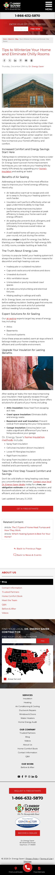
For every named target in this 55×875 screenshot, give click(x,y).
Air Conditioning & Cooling (27, 706)
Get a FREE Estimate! (27, 509)
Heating (27, 702)
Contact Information (12, 588)
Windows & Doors (27, 714)
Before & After (9, 609)
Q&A (4, 604)
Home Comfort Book (12, 596)
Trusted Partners (10, 592)
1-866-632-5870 (27, 16)
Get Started (38, 24)
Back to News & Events (27, 555)
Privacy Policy (32, 858)
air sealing (11, 318)
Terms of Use (46, 858)
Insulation (27, 698)
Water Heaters (27, 718)
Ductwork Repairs (27, 710)
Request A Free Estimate (27, 791)
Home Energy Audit (27, 722)
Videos (5, 613)
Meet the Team (9, 600)
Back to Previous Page (27, 548)
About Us (9, 572)
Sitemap (28, 861)
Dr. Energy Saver (36, 66)
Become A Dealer (27, 833)
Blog (4, 582)
